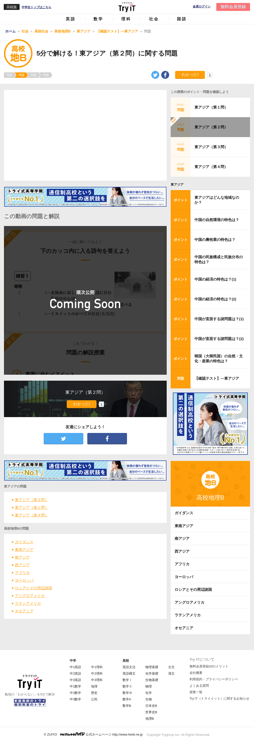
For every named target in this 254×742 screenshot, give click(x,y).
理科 (126, 19)
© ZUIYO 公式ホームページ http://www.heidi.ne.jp (93, 734)
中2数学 (75, 693)
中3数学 (75, 699)
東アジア (177, 184)
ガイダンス (24, 542)
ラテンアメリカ (28, 603)
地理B (149, 718)
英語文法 (129, 667)
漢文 (171, 673)
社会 (154, 19)
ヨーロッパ (24, 580)
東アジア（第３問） (31, 500)
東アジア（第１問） (31, 507)
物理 (148, 686)
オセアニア (24, 611)
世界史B (151, 712)
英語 (71, 19)
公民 (94, 699)
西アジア (22, 565)
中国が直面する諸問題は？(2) (219, 339)
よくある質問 (199, 685)
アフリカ (22, 573)
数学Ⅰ (127, 680)
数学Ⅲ (127, 693)
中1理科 (96, 667)
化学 (148, 693)
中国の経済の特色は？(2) (215, 299)
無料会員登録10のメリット (209, 666)
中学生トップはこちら (36, 7)
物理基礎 (151, 667)
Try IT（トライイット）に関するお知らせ (219, 698)
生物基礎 (151, 680)
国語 (182, 19)
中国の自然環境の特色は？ (216, 220)
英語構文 (129, 673)
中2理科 (96, 673)
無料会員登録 (233, 6)
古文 (171, 667)
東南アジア (24, 549)
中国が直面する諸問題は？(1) (219, 319)
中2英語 (75, 673)
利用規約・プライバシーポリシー (214, 679)
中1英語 (75, 667)
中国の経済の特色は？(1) (215, 279)
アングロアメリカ (30, 596)
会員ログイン (202, 6)
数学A (127, 699)
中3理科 (96, 680)
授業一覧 (196, 692)
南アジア (22, 557)
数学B (127, 706)
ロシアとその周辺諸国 (33, 588)
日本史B (151, 706)
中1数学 (75, 686)
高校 (126, 660)
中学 (73, 660)
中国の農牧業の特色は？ (214, 239)
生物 (148, 699)
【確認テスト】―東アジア (216, 378)
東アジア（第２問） (211, 127)
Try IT (127, 7)
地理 (94, 686)
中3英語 (75, 680)
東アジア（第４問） (31, 515)
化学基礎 (151, 673)
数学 (98, 19)
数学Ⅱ (127, 686)
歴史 (94, 693)
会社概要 (196, 673)
